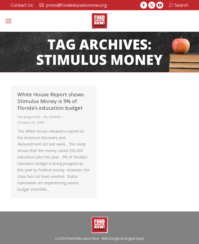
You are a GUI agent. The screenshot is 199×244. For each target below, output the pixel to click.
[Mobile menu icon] (8, 21)
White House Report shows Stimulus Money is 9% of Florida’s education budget (50, 101)
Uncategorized (28, 117)
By (52, 117)
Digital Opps (134, 238)
